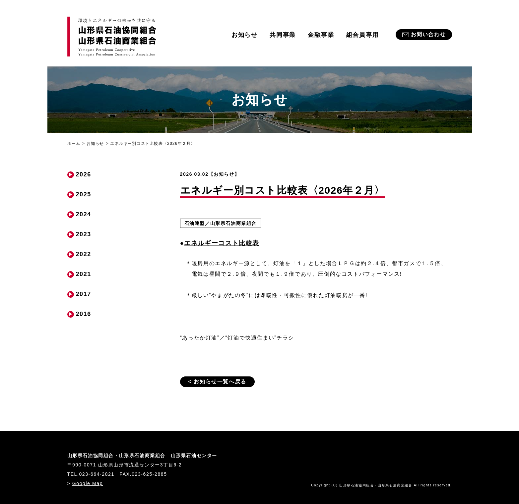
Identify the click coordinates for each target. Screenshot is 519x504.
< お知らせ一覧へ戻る (217, 381)
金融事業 (321, 35)
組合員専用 (362, 35)
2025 (83, 194)
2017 (83, 294)
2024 (83, 214)
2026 (83, 174)
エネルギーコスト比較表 (221, 243)
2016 (83, 314)
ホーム (74, 143)
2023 (83, 234)
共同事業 (283, 35)
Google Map (87, 483)
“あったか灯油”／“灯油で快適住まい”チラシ (237, 338)
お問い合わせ (428, 34)
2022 (83, 254)
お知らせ (244, 35)
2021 (83, 274)
